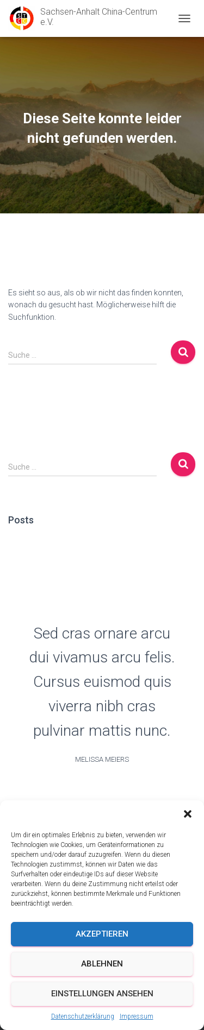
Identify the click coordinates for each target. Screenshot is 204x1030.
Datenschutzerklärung (82, 1016)
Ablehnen (102, 964)
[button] (187, 813)
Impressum (136, 1016)
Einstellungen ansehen (102, 994)
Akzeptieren (102, 934)
